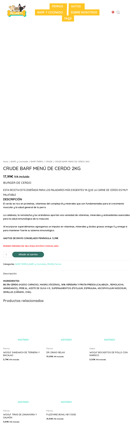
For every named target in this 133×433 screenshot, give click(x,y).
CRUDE (49, 161)
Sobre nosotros (84, 12)
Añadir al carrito (28, 254)
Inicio (5, 161)
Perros (57, 6)
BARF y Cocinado (50, 12)
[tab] (10, 274)
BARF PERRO (37, 161)
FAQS (68, 18)
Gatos (76, 6)
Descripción (10, 273)
